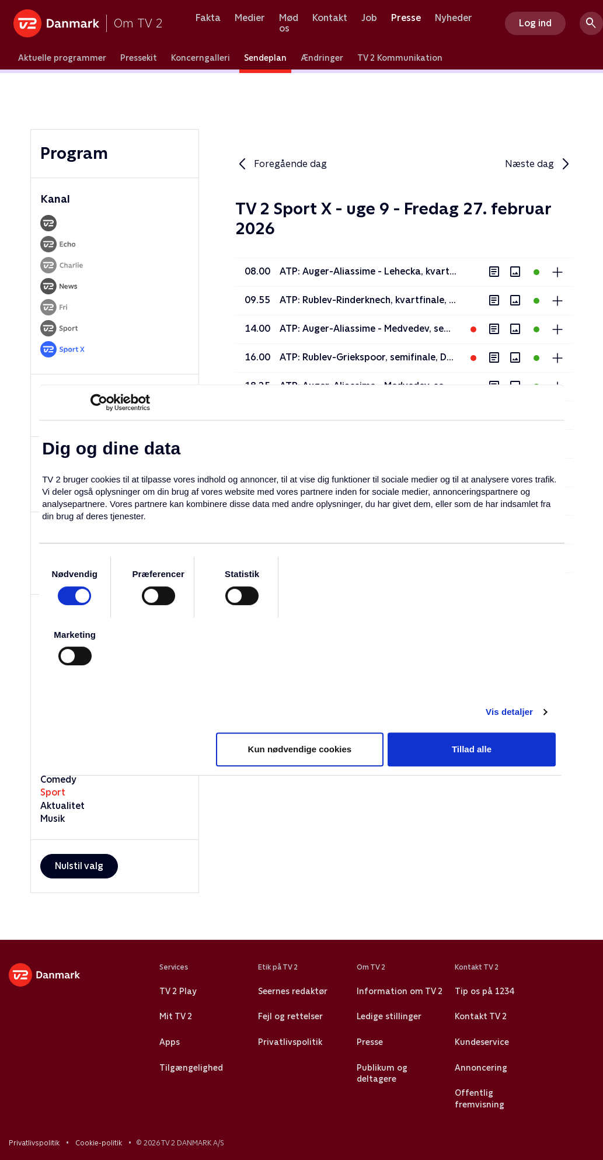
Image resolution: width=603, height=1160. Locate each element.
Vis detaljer (509, 712)
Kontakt (329, 18)
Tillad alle (472, 749)
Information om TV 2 (399, 991)
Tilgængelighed (191, 1067)
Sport (52, 792)
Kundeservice (482, 1042)
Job (369, 18)
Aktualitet (62, 805)
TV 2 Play (177, 991)
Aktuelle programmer (62, 57)
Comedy (58, 779)
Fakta (208, 18)
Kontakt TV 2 (481, 1016)
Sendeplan (265, 57)
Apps (169, 1042)
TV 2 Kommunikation (399, 57)
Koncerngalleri (200, 57)
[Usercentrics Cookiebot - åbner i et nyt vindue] (99, 402)
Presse (406, 18)
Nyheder (453, 18)
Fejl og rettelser (290, 1016)
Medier (250, 18)
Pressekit (138, 57)
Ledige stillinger (389, 1016)
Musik (52, 818)
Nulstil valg (79, 865)
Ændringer (322, 57)
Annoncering (481, 1067)
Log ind (535, 23)
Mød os (288, 23)
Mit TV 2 (175, 1016)
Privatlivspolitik (290, 1042)
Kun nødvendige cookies (300, 749)
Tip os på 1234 (484, 991)
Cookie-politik (98, 1143)
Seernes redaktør (292, 991)
